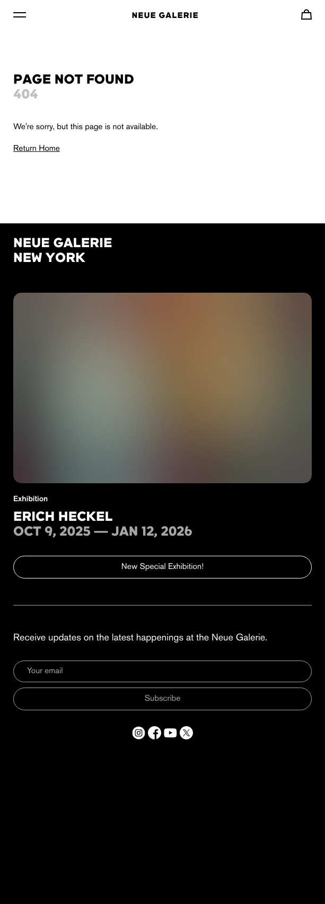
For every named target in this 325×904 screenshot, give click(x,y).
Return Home (36, 148)
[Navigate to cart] (306, 14)
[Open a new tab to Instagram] (138, 732)
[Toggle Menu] (19, 14)
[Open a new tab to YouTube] (170, 732)
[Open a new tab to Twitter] (186, 732)
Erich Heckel (63, 517)
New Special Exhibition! (162, 567)
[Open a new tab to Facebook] (154, 732)
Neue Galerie (164, 16)
